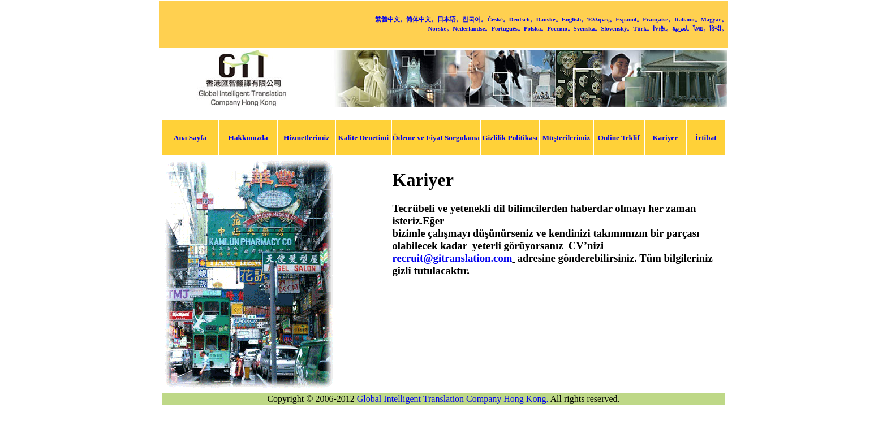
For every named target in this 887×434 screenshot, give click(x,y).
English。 (575, 19)
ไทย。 (701, 28)
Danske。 (549, 19)
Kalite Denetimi (363, 137)
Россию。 (560, 28)
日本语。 (449, 19)
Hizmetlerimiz (306, 137)
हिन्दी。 (718, 28)
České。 (498, 19)
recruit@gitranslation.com (453, 258)
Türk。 (643, 28)
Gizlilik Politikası (509, 137)
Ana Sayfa (190, 137)
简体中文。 (421, 19)
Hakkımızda (248, 137)
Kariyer (665, 137)
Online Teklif (619, 137)
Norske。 (440, 28)
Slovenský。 (617, 28)
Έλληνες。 (601, 19)
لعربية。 (682, 28)
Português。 (507, 28)
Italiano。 (687, 19)
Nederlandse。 (472, 28)
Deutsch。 (522, 19)
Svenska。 (587, 28)
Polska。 (535, 28)
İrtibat (706, 137)
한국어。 (474, 19)
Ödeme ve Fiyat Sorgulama (436, 137)
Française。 (658, 19)
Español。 (629, 19)
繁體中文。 (390, 19)
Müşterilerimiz (566, 137)
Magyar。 (714, 19)
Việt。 (663, 28)
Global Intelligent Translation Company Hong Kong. (453, 398)
